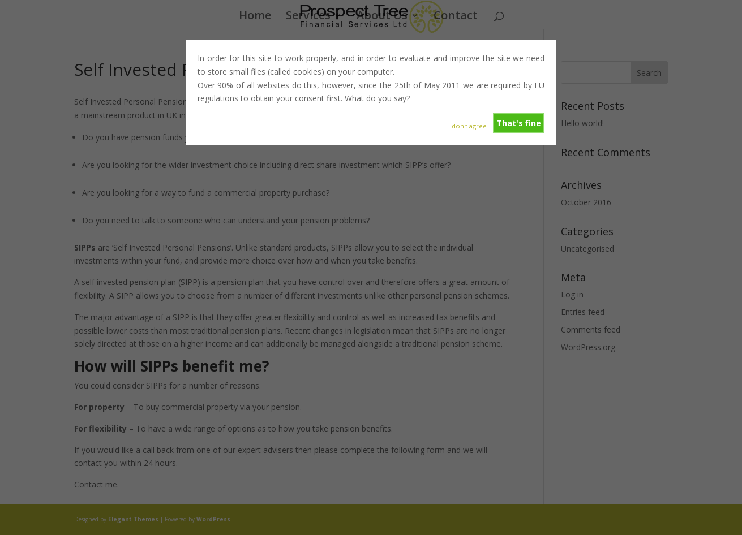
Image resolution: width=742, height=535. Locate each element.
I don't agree (467, 126)
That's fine (518, 123)
